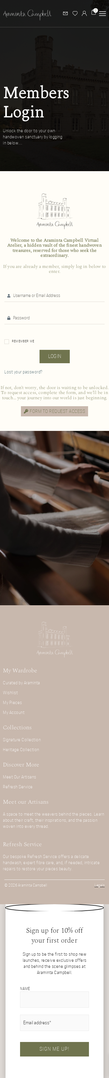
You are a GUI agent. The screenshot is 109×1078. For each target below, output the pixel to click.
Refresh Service (18, 787)
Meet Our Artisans (19, 777)
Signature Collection (22, 739)
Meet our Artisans (26, 802)
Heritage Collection (21, 749)
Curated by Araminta (21, 683)
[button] (102, 13)
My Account (13, 712)
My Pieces (12, 702)
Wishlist (10, 692)
